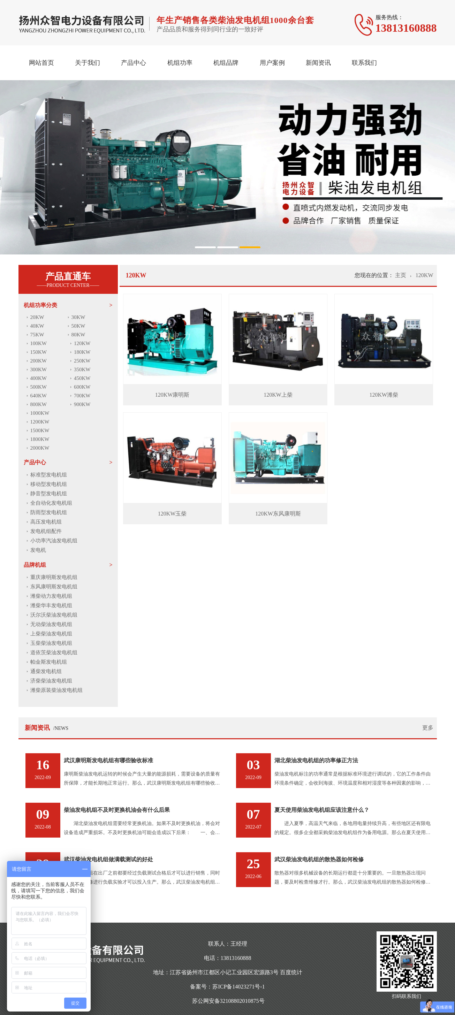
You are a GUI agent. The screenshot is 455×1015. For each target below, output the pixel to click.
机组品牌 (225, 62)
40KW (37, 326)
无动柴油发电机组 (51, 624)
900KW (82, 404)
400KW (38, 378)
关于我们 (87, 62)
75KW (37, 334)
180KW (82, 352)
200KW (38, 361)
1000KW (40, 413)
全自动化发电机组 (51, 503)
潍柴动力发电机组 (51, 596)
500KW (38, 387)
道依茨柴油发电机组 (53, 652)
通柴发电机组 (46, 671)
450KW (82, 378)
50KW (78, 326)
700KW (82, 395)
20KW (37, 317)
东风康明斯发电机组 (53, 586)
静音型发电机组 (48, 493)
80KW (78, 334)
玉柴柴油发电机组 (51, 643)
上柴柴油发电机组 (51, 633)
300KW (38, 369)
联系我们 (364, 62)
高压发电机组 (46, 522)
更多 (427, 728)
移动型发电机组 (48, 484)
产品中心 (133, 62)
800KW (38, 404)
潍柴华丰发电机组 (51, 605)
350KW (82, 369)
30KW (78, 317)
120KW (82, 343)
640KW (38, 395)
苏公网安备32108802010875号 (228, 1001)
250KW (82, 361)
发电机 (38, 550)
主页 (401, 275)
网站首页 (41, 62)
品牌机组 (35, 565)
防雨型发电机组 (48, 512)
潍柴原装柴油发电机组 (56, 690)
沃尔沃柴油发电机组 (53, 615)
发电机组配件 (46, 531)
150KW (38, 352)
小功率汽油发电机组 (53, 540)
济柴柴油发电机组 (51, 681)
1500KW (40, 430)
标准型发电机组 (48, 475)
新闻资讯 (318, 62)
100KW (38, 343)
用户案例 (272, 62)
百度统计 (291, 972)
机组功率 (179, 62)
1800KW (40, 439)
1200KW (40, 422)
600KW (82, 387)
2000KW (40, 448)
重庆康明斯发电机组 (53, 577)
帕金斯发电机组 (48, 662)
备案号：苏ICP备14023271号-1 (227, 987)
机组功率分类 (40, 305)
